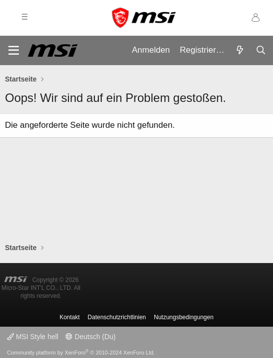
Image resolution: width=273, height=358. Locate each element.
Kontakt (70, 317)
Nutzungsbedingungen (183, 317)
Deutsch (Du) (90, 337)
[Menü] (13, 50)
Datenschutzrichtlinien (117, 317)
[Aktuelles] (239, 51)
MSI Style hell (32, 337)
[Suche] (260, 51)
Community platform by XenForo (81, 353)
